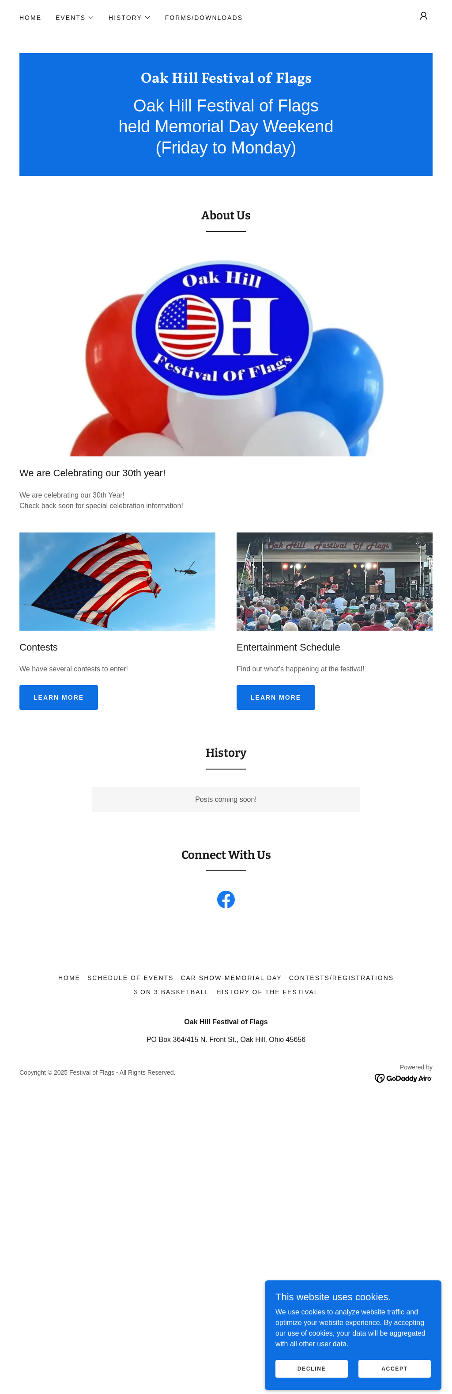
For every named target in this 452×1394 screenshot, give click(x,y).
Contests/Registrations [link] (341, 977)
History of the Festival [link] (267, 992)
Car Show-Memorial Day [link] (231, 977)
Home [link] (30, 17)
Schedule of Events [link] (130, 977)
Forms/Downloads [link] (204, 17)
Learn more (59, 697)
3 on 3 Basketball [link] (171, 992)
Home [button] (69, 977)
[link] (226, 80)
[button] (75, 17)
